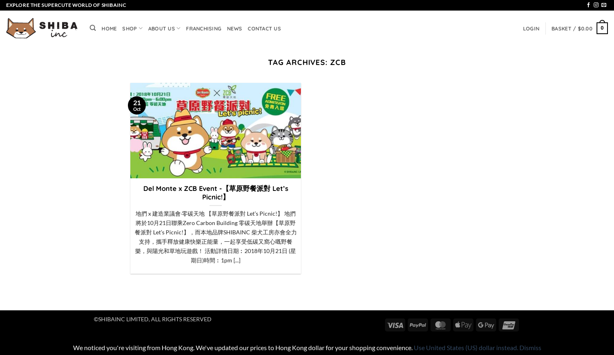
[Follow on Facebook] (588, 5)
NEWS (234, 28)
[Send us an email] (603, 5)
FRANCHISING (203, 28)
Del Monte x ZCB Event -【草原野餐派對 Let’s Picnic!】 (215, 192)
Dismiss (530, 347)
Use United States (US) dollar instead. (466, 347)
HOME (109, 28)
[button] (531, 28)
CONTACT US (264, 28)
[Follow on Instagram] (596, 5)
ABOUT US (164, 28)
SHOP (132, 28)
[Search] (93, 28)
